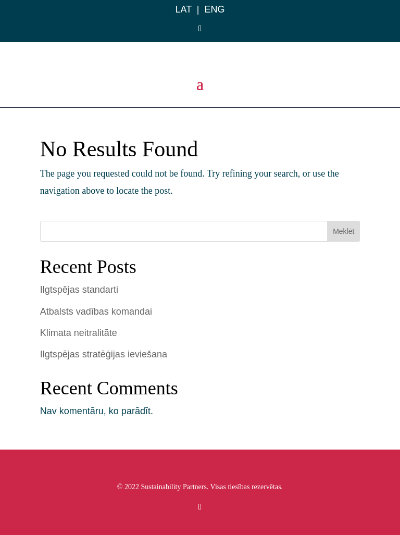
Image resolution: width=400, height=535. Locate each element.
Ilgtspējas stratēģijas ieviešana (103, 354)
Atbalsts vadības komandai (96, 311)
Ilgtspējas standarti (79, 289)
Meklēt (343, 231)
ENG (215, 9)
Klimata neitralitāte (78, 333)
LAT (183, 9)
